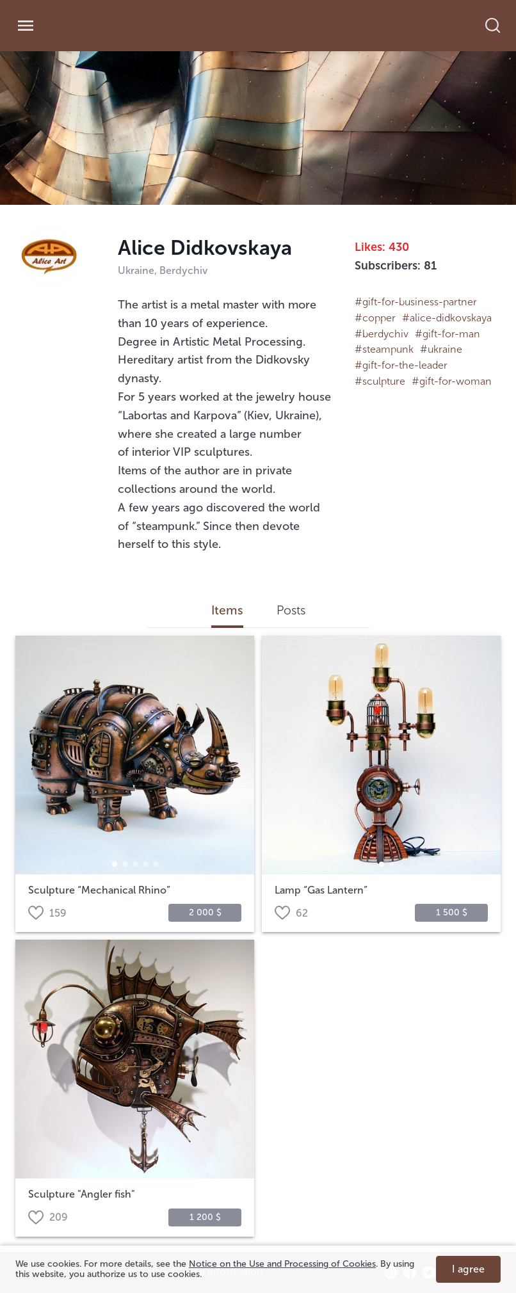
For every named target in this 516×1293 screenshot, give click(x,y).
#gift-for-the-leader (401, 365)
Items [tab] (227, 611)
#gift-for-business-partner (416, 302)
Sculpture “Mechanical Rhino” (99, 890)
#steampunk (384, 349)
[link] (106, 25)
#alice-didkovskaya (447, 318)
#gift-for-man (447, 334)
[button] (114, 864)
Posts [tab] (291, 611)
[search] (499, 25)
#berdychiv (381, 334)
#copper (375, 318)
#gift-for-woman (452, 381)
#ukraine (441, 349)
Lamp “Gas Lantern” (321, 890)
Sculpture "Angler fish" (81, 1194)
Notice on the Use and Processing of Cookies (282, 1263)
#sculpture (380, 381)
